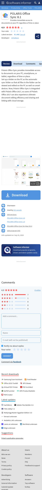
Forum (27, 458)
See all (22, 34)
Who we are (5, 454)
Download (17, 63)
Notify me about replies (12, 346)
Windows (4, 8)
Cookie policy (6, 469)
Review (6, 63)
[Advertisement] (21, 49)
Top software (30, 483)
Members (28, 454)
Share (38, 36)
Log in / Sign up (39, 2)
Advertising (5, 479)
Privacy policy (6, 465)
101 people (17, 210)
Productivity (15, 8)
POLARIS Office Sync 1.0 (16, 222)
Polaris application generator (12, 438)
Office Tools (27, 8)
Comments (30, 63)
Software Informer (21, 247)
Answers (28, 479)
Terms (3, 462)
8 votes (38, 290)
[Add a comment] (21, 321)
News (3, 458)
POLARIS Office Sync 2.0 (16, 218)
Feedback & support (32, 465)
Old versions (11, 214)
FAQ (26, 462)
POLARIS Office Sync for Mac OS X (19, 226)
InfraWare (15, 38)
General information (9, 483)
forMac (27, 487)
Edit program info (13, 231)
